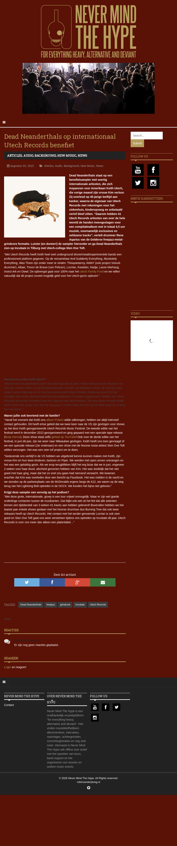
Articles (14, 155)
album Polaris (55, 419)
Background (45, 155)
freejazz (50, 604)
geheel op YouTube (63, 437)
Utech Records (98, 604)
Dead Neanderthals (30, 604)
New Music (66, 155)
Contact (9, 705)
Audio (28, 155)
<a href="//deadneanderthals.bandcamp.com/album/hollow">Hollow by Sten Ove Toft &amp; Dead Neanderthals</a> (65, 538)
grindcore (65, 604)
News (82, 155)
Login (8, 667)
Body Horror (12, 437)
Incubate (80, 604)
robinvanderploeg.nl (88, 782)
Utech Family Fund (92, 271)
